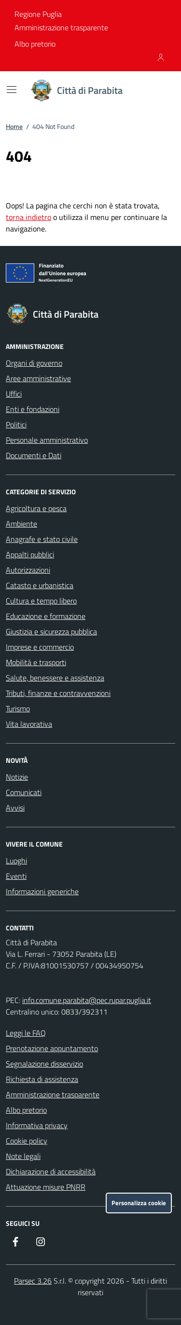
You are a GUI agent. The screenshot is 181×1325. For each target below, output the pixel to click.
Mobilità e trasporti (36, 662)
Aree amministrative (38, 378)
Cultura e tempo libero (41, 600)
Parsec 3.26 (33, 1280)
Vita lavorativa (29, 724)
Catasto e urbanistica (39, 585)
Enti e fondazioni (32, 409)
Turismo (18, 708)
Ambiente (21, 523)
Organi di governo (34, 363)
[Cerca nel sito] (155, 90)
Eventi (16, 876)
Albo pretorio (35, 44)
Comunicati (24, 792)
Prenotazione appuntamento (52, 1048)
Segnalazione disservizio (44, 1063)
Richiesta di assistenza (42, 1079)
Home (14, 126)
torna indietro (28, 217)
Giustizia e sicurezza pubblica (51, 631)
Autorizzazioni (28, 570)
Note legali (23, 1156)
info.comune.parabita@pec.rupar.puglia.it (86, 1000)
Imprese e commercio (40, 647)
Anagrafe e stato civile (42, 539)
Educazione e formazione (45, 616)
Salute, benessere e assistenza (55, 677)
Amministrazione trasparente (61, 27)
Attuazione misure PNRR (45, 1187)
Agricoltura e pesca (36, 508)
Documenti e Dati (33, 455)
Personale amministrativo (47, 440)
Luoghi (16, 860)
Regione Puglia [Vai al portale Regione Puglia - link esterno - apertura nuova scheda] (38, 14)
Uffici (14, 393)
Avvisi (15, 807)
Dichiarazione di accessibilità (51, 1171)
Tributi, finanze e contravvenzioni (58, 693)
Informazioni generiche (42, 891)
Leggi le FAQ (26, 1033)
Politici (16, 424)
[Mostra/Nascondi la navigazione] (11, 89)
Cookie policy (26, 1140)
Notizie (17, 777)
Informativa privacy (37, 1125)
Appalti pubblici (30, 554)
